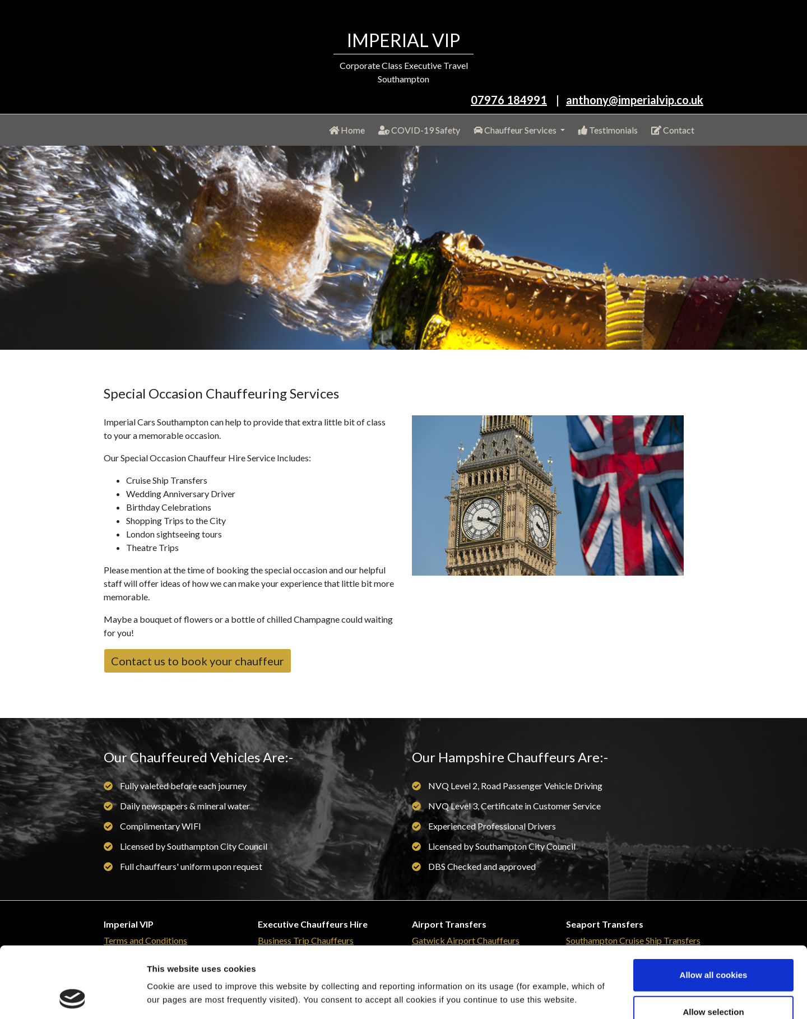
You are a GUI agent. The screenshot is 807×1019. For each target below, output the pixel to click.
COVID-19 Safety (419, 129)
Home (349, 129)
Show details (588, 997)
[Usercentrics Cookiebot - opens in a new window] (73, 997)
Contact (672, 129)
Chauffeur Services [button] (516, 129)
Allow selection (713, 945)
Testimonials (608, 129)
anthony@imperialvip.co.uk (634, 99)
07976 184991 (509, 99)
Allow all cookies (714, 908)
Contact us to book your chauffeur (197, 661)
